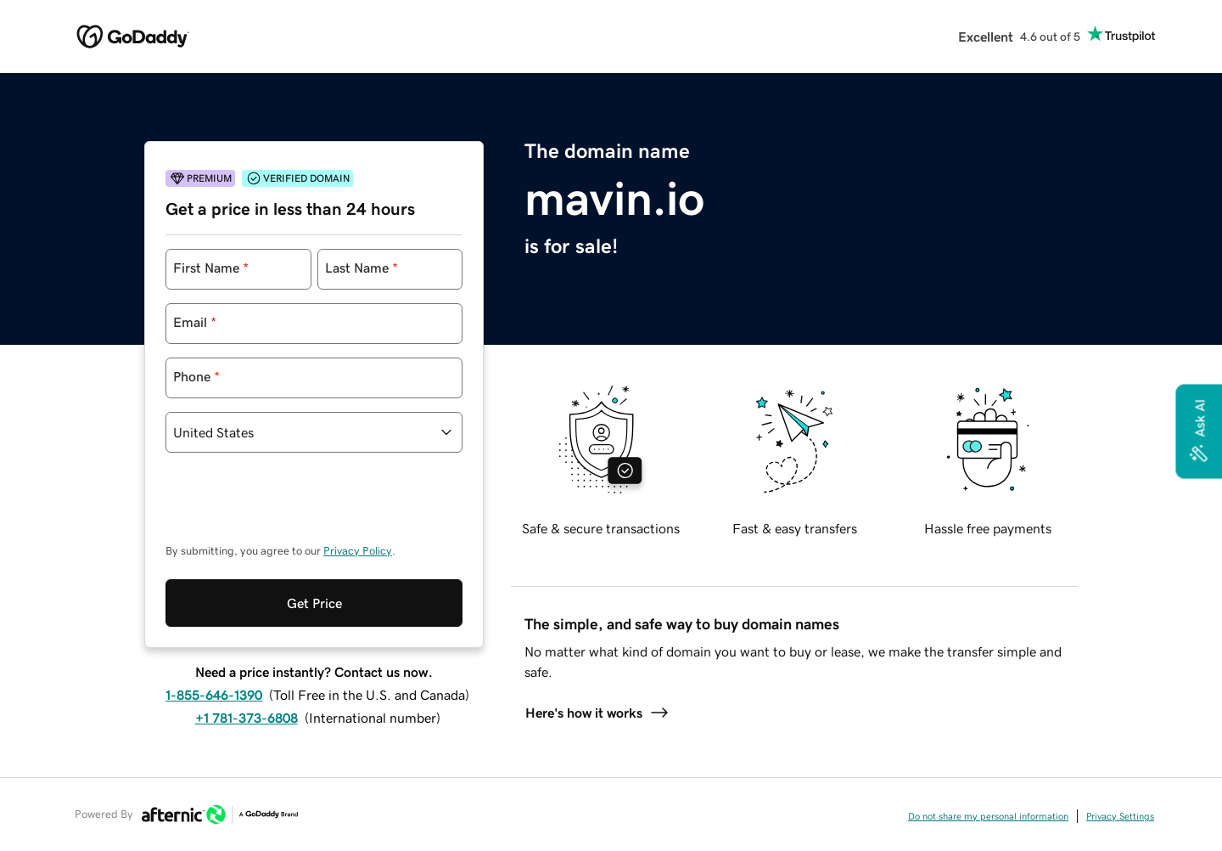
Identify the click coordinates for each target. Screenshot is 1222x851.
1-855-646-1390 (213, 625)
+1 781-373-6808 (246, 648)
